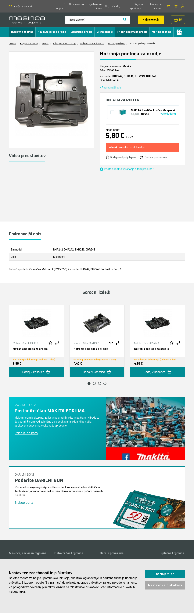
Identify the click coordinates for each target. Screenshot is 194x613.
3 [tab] (99, 383)
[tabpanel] (36, 341)
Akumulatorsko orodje (52, 32)
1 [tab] (89, 383)
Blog (107, 6)
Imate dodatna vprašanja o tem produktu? (127, 169)
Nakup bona (24, 502)
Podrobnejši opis (110, 87)
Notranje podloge (116, 43)
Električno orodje (81, 32)
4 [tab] (105, 383)
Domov (12, 43)
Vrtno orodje (105, 32)
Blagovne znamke (22, 32)
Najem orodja (151, 19)
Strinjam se (165, 574)
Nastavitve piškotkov (165, 585)
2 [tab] (94, 383)
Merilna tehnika (161, 32)
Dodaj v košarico (36, 372)
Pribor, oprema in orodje (132, 32)
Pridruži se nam (26, 433)
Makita (45, 43)
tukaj (22, 591)
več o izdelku (168, 113)
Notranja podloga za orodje (30, 348)
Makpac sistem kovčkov (92, 43)
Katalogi (116, 6)
